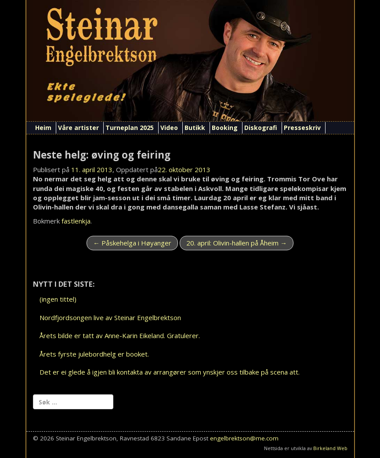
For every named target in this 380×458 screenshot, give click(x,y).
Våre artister (78, 127)
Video (169, 127)
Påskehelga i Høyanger (132, 242)
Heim (43, 127)
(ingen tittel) (58, 299)
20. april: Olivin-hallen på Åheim (236, 242)
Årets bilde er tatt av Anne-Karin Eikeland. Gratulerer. (120, 335)
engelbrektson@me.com (244, 438)
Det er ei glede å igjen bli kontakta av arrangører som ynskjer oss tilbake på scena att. (170, 372)
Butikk (195, 127)
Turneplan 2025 (129, 127)
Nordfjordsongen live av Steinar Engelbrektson (110, 317)
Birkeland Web (330, 448)
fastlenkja (76, 220)
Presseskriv (302, 127)
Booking (225, 127)
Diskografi (260, 127)
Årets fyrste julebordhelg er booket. (94, 354)
